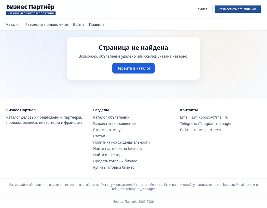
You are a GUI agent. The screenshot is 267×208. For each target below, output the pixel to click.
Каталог (13, 24)
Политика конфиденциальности (121, 142)
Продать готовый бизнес (115, 160)
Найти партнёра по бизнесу (117, 148)
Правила (97, 24)
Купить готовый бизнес (113, 167)
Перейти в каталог (133, 68)
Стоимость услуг (107, 129)
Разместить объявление (238, 9)
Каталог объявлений (111, 117)
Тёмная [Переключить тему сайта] (202, 9)
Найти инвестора (108, 154)
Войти (78, 24)
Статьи (99, 135)
